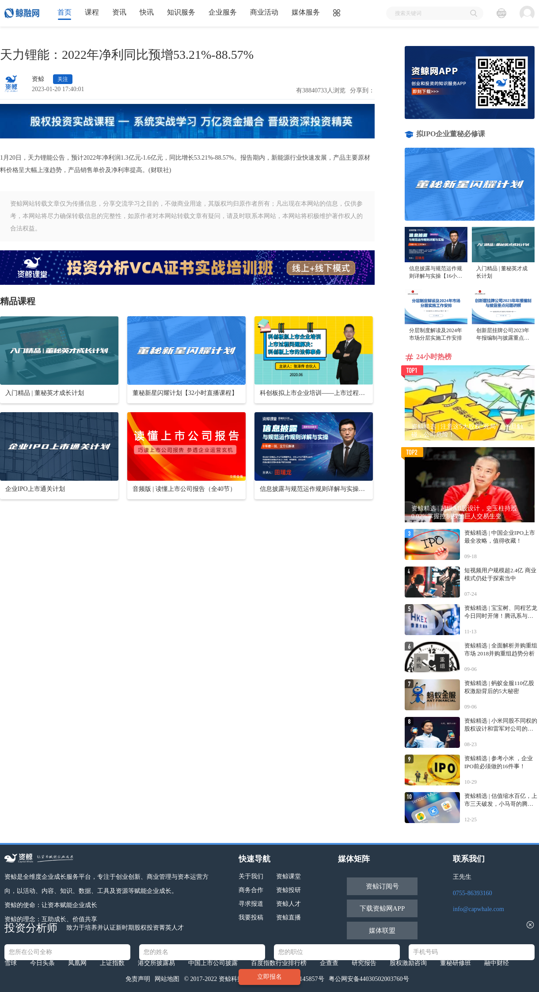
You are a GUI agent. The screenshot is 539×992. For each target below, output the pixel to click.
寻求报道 (251, 903)
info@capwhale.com (478, 909)
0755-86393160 (472, 893)
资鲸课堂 (288, 876)
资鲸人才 (288, 903)
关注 (62, 79)
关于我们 (251, 876)
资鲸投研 (288, 890)
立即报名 (269, 976)
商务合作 (251, 890)
